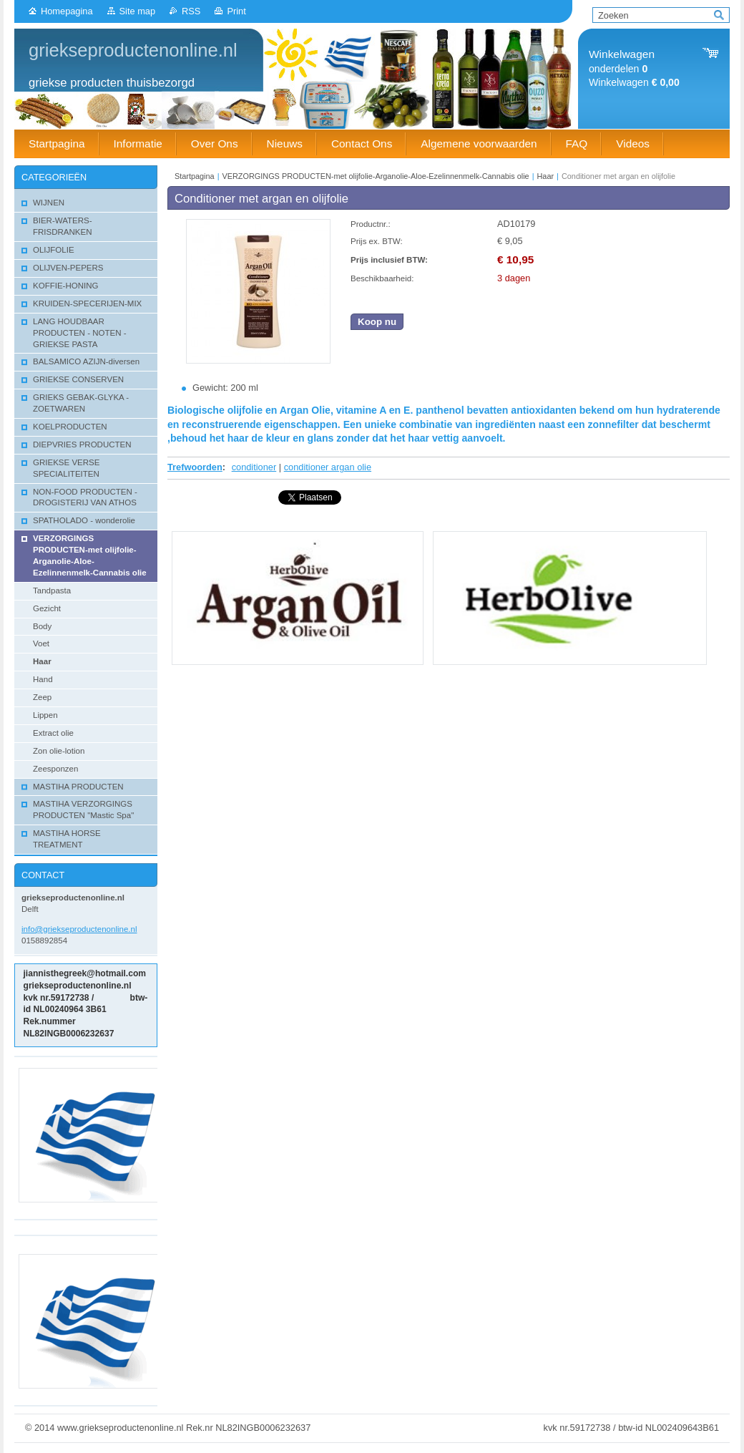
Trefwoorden (194, 467)
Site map (137, 11)
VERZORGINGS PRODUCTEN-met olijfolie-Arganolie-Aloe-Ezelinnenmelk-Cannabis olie (375, 176)
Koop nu (377, 321)
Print (236, 11)
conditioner (254, 467)
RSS (191, 11)
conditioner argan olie (327, 467)
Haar (545, 176)
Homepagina (67, 11)
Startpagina (195, 176)
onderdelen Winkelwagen (634, 68)
